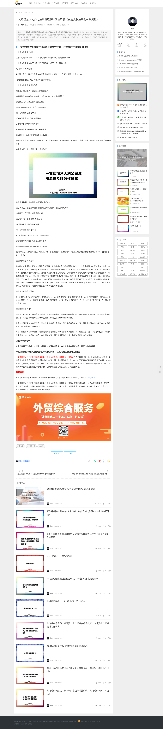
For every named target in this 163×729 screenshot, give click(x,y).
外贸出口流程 (143, 274)
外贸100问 (74, 3)
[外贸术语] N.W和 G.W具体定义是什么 (133, 123)
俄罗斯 (122, 264)
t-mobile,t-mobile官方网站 (128, 64)
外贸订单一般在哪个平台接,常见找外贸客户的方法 (133, 118)
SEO (132, 271)
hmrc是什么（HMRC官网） (61, 556)
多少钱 (143, 254)
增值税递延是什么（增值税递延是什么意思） (69, 645)
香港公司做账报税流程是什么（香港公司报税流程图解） (75, 578)
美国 (142, 243)
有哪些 (143, 250)
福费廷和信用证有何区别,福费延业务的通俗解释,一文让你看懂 (133, 132)
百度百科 (23, 724)
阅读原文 (91, 377)
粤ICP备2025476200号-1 (61, 721)
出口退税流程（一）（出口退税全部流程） (68, 600)
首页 (29, 3)
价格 (122, 271)
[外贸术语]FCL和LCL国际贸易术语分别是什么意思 (133, 106)
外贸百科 (27, 12)
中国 (142, 260)
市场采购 (92, 3)
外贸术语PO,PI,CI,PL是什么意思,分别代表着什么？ (133, 112)
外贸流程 (142, 271)
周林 (22, 25)
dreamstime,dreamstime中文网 (130, 60)
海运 (122, 247)
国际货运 (122, 260)
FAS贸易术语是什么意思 (128, 137)
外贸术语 (64, 3)
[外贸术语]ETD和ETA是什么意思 (131, 127)
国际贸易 (132, 250)
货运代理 (122, 274)
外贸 (132, 243)
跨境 (132, 264)
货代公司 (142, 257)
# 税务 (41, 446)
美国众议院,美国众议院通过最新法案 (132, 71)
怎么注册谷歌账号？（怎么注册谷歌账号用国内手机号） (37, 474)
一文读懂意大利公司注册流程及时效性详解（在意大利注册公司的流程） (59, 19)
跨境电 (143, 247)
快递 (132, 257)
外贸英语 (55, 3)
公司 (132, 247)
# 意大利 (20, 446)
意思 (122, 257)
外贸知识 (46, 3)
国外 (142, 264)
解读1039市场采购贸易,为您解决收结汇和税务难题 (72, 488)
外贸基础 (37, 3)
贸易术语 (132, 260)
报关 (122, 250)
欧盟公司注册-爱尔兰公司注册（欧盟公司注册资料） (90, 474)
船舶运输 (132, 274)
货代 (122, 254)
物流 (122, 267)
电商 (132, 254)
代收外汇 (83, 3)
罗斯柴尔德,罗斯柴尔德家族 (128, 56)
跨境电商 (122, 243)
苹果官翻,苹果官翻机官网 (128, 68)
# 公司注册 (31, 446)
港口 (142, 267)
